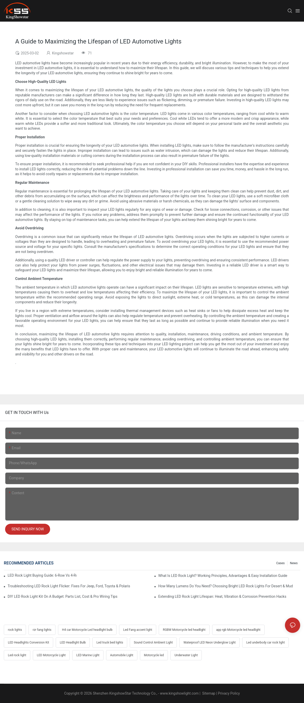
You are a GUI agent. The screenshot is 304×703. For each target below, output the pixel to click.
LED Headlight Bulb (73, 642)
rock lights (15, 630)
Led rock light (17, 655)
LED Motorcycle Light (51, 655)
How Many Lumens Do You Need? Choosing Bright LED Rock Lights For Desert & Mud (225, 586)
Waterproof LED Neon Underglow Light (209, 642)
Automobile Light (121, 655)
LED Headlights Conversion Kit (28, 642)
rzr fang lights (42, 630)
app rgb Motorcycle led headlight (238, 630)
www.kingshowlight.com (179, 693)
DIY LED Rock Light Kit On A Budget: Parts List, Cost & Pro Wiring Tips (62, 596)
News (294, 563)
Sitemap (208, 693)
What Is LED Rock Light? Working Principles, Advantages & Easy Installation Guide (222, 576)
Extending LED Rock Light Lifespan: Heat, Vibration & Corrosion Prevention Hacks (222, 596)
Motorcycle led (154, 655)
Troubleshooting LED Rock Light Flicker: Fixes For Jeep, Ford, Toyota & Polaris (69, 586)
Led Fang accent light (137, 630)
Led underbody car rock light (265, 642)
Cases (280, 563)
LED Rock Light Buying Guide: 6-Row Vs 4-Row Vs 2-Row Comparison (42, 575)
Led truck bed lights (109, 642)
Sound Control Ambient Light (153, 642)
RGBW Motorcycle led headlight (184, 630)
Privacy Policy (229, 693)
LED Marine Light (87, 655)
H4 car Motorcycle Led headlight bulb (87, 630)
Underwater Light (186, 655)
